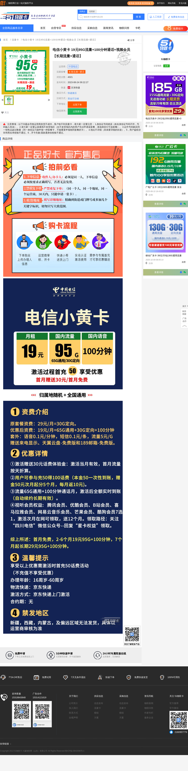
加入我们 (73, 708)
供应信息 (76, 28)
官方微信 (174, 708)
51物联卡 (179, 696)
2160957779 (178, 732)
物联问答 (124, 28)
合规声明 (73, 717)
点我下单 (77, 104)
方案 (96, 717)
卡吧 (137, 28)
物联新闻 (148, 703)
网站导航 (172, 3)
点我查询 (77, 111)
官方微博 (174, 703)
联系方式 (73, 713)
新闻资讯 (108, 28)
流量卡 (15, 39)
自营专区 (56, 28)
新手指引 (161, 3)
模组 (96, 713)
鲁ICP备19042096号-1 (74, 751)
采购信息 (92, 28)
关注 (6, 112)
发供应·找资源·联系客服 (138, 3)
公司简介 (73, 703)
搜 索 (138, 16)
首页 (42, 28)
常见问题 (182, 3)
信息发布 (98, 703)
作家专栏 (148, 713)
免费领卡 (178, 28)
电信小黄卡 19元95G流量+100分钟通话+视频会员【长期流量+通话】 (60, 39)
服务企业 (148, 717)
